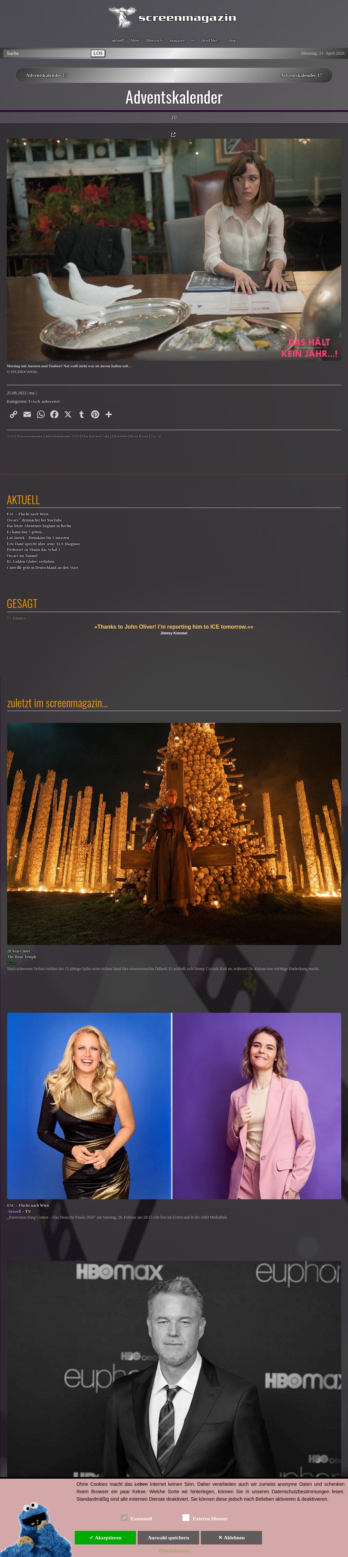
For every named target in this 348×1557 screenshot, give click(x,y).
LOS (98, 53)
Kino (11, 963)
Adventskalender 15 (46, 75)
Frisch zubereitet (44, 401)
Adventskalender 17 (301, 75)
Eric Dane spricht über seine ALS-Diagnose (43, 544)
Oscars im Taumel (22, 556)
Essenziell (136, 1517)
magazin (177, 40)
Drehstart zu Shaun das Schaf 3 (33, 550)
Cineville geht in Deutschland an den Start (42, 568)
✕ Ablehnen (231, 1537)
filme (134, 40)
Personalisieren (174, 1550)
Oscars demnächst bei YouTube (34, 520)
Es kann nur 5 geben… (26, 532)
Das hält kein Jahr (95, 436)
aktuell (118, 40)
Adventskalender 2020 (62, 436)
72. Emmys (16, 618)
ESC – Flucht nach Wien (28, 514)
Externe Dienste (204, 1517)
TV (28, 1211)
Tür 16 (156, 436)
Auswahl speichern (168, 1537)
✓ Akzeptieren (105, 1537)
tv (193, 40)
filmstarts (154, 40)
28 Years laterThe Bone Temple (22, 954)
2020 (10, 436)
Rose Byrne (139, 436)
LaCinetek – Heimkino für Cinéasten (38, 538)
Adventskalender (30, 436)
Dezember (120, 436)
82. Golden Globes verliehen (30, 561)
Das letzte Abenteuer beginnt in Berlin (39, 526)
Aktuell (14, 1211)
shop (232, 40)
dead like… (211, 40)
